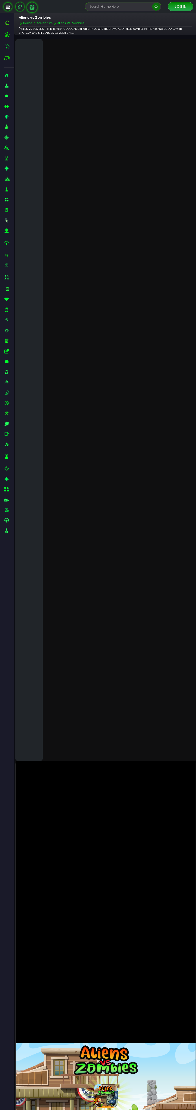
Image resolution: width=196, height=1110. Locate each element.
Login (181, 6)
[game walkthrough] (32, 7)
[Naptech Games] (20, 7)
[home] (9, 22)
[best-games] (9, 34)
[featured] (9, 46)
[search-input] (119, 6)
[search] (156, 7)
